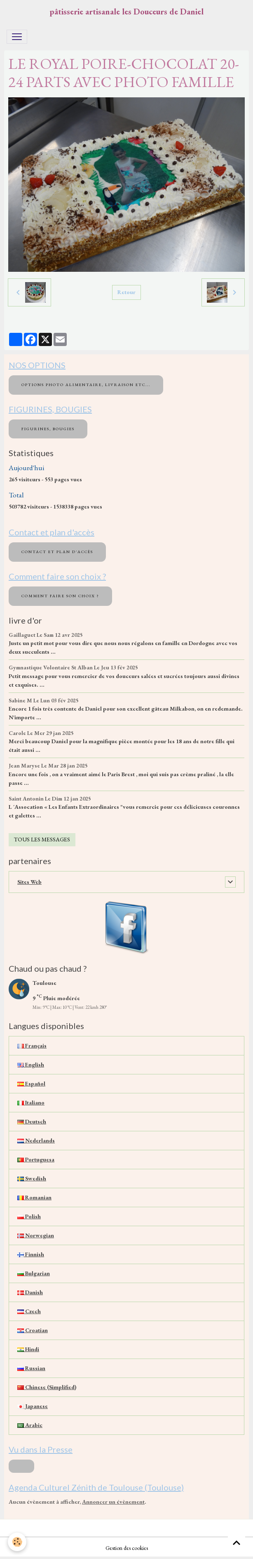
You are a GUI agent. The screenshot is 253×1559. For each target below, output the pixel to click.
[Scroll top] (236, 1542)
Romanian (34, 1197)
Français (32, 1045)
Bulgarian (33, 1273)
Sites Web (29, 881)
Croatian (32, 1330)
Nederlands (36, 1140)
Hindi (28, 1349)
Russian (31, 1368)
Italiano (31, 1102)
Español (31, 1083)
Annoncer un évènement (113, 1501)
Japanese (32, 1406)
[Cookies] (17, 1542)
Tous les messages (42, 839)
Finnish (30, 1254)
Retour (126, 292)
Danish (30, 1292)
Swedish (31, 1178)
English (30, 1064)
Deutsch (31, 1121)
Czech (29, 1311)
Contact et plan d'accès (57, 551)
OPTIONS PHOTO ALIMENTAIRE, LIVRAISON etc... (85, 384)
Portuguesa (35, 1159)
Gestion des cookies (126, 1548)
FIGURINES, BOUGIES (48, 428)
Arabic (29, 1425)
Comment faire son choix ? (60, 595)
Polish (29, 1216)
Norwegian (35, 1235)
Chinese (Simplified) (46, 1387)
